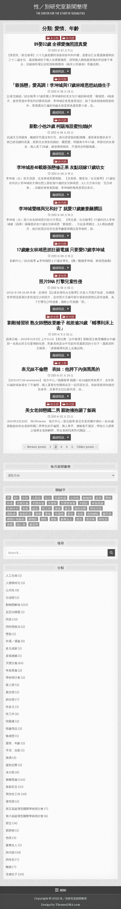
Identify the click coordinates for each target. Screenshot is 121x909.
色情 (9, 838)
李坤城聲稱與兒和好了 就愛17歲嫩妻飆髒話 (60, 208)
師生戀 (54, 316)
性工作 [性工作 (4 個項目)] (46, 508)
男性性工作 (13, 794)
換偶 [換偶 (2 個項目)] (58, 508)
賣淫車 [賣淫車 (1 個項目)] (90, 519)
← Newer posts (35, 447)
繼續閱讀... (59, 71)
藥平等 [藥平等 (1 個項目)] (107, 514)
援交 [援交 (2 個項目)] (67, 508)
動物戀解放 (13, 604)
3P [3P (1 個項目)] (8, 498)
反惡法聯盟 (13, 612)
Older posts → (87, 447)
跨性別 (10, 859)
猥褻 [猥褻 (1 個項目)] (38, 514)
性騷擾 (10, 721)
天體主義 (11, 663)
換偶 (9, 757)
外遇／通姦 (13, 641)
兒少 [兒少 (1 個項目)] (48, 498)
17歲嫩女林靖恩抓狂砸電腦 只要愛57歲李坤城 (61, 249)
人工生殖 (11, 575)
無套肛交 (11, 786)
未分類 (54, 38)
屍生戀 (10, 692)
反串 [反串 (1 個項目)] (98, 498)
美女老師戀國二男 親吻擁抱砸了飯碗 (60, 410)
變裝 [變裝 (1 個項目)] (54, 519)
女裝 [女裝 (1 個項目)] (25, 508)
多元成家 (11, 648)
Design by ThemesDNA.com (60, 904)
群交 (9, 823)
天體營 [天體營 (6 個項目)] (52, 503)
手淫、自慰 (13, 750)
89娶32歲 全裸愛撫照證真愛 (60, 44)
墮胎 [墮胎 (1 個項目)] (108, 498)
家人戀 (62, 363)
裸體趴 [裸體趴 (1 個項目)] (32, 519)
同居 (9, 619)
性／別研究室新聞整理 (60, 6)
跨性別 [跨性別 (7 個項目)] (103, 519)
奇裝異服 (11, 670)
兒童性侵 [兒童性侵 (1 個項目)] (60, 498)
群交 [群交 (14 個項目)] (70, 514)
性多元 (10, 707)
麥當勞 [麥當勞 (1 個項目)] (33, 524)
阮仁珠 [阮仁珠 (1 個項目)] (21, 524)
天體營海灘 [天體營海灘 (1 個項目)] (68, 503)
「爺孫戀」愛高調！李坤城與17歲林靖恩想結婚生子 (61, 85)
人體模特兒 (13, 583)
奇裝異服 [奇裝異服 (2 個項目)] (97, 503)
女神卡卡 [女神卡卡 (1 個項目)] (12, 508)
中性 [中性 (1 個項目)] (25, 498)
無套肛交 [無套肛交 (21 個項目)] (25, 514)
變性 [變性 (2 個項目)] (44, 519)
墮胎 (9, 634)
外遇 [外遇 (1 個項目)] (10, 503)
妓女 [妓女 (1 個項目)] (35, 508)
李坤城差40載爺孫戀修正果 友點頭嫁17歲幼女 (61, 167)
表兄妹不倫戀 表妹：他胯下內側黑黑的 (60, 369)
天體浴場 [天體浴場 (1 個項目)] (38, 503)
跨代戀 (70, 38)
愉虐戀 (10, 736)
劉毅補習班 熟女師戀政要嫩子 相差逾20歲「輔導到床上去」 (60, 325)
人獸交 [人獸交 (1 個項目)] (36, 498)
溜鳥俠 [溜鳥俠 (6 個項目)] (11, 514)
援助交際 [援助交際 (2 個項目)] (80, 508)
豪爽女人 (11, 845)
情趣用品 (11, 728)
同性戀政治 (13, 626)
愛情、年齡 (13, 743)
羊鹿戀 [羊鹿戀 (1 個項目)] (59, 514)
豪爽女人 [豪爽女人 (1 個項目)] (66, 519)
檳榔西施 (11, 779)
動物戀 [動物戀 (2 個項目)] (87, 498)
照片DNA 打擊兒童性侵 (60, 281)
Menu (63, 890)
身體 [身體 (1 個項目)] (10, 524)
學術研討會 (13, 677)
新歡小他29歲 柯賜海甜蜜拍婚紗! (60, 126)
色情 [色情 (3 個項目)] (80, 514)
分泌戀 (10, 597)
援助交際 (11, 765)
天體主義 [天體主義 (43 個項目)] (22, 503)
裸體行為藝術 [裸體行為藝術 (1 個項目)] (15, 519)
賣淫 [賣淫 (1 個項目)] (79, 519)
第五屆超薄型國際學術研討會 (24, 808)
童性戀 (62, 275)
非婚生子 (11, 874)
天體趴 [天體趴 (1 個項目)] (83, 503)
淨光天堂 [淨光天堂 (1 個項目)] (96, 508)
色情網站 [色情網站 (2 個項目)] (93, 514)
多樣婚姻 (11, 655)
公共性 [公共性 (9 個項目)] (74, 498)
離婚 (9, 867)
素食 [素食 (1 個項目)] (48, 514)
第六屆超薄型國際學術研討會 (24, 816)
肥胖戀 (10, 830)
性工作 (10, 714)
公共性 (10, 590)
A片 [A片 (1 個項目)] (16, 498)
